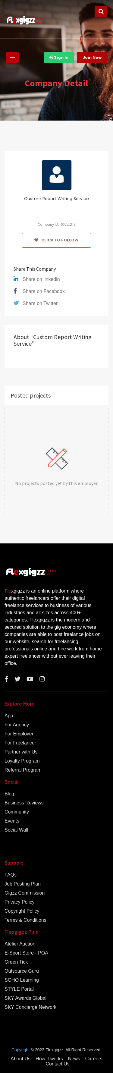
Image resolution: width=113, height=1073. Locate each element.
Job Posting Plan (23, 884)
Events (12, 821)
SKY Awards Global (25, 998)
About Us (20, 1058)
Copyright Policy (22, 911)
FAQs (11, 875)
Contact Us (57, 1064)
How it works (49, 1058)
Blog (9, 793)
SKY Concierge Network (30, 1007)
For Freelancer (20, 743)
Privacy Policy (20, 902)
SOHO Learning (22, 980)
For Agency (17, 724)
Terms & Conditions (25, 920)
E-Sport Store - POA (26, 953)
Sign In (58, 57)
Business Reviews (24, 803)
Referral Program (23, 770)
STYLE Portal (19, 989)
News (74, 1058)
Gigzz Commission (25, 893)
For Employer (19, 734)
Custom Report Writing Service (56, 198)
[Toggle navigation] (12, 57)
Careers (93, 1058)
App (9, 715)
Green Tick (16, 962)
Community (17, 812)
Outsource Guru (22, 971)
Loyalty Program (22, 761)
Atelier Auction (20, 944)
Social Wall (16, 830)
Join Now (92, 57)
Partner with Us (21, 752)
